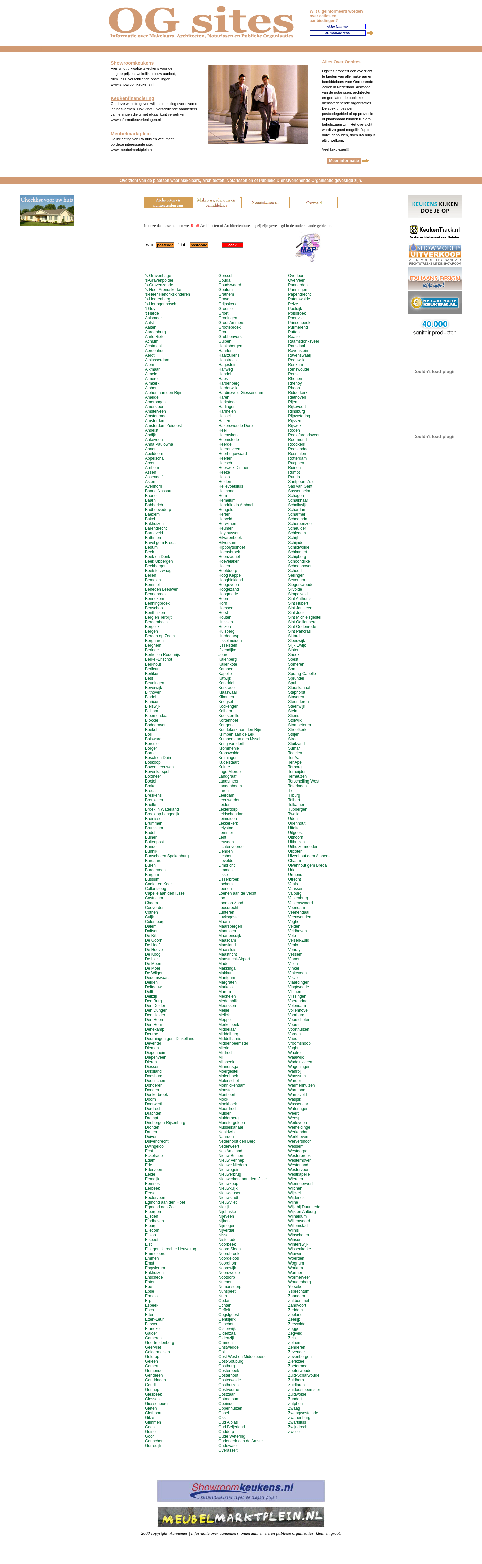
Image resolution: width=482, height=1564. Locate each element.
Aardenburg (155, 332)
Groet (223, 313)
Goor (149, 1436)
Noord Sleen (229, 1249)
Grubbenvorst (230, 336)
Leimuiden (227, 818)
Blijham (151, 711)
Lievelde (225, 860)
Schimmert (297, 552)
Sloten (293, 650)
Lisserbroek (228, 879)
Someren (296, 664)
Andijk (150, 435)
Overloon (296, 275)
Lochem (225, 884)
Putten (294, 332)
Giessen (152, 1399)
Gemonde (154, 1370)
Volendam (297, 1005)
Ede (148, 1165)
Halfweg (225, 369)
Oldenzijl (226, 1338)
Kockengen (228, 706)
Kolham (225, 711)
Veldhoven (297, 931)
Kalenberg (227, 659)
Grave (223, 299)
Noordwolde (229, 1272)
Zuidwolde (297, 1394)
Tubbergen (297, 809)
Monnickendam (231, 1085)
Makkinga (226, 968)
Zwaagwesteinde (303, 1413)
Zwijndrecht (298, 1427)
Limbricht (226, 865)
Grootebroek (229, 327)
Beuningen (154, 683)
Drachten (153, 1113)
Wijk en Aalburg (302, 1211)
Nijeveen (226, 1216)
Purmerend (298, 327)
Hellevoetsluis (230, 486)
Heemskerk (228, 435)
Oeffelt (224, 1310)
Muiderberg (228, 1118)
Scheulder (297, 528)
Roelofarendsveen (304, 435)
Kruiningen (227, 757)
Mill (221, 1057)
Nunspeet (226, 1291)
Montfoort (226, 1094)
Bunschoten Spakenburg (167, 856)
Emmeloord (155, 1253)
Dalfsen (152, 931)
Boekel (151, 729)
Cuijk (149, 917)
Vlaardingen (298, 982)
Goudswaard (229, 285)
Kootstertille (228, 715)
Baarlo (151, 495)
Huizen (224, 626)
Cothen (151, 912)
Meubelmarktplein (131, 133)
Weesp (294, 1118)
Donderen (154, 1085)
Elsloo (150, 1235)
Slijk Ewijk (297, 645)
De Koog (153, 954)
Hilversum (227, 542)
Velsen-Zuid (298, 940)
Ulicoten (295, 851)
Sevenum (296, 580)
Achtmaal (153, 346)
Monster (225, 1090)
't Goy (150, 308)
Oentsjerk (226, 1319)
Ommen (225, 1342)
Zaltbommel (298, 1300)
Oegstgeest (228, 1314)
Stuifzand (296, 743)
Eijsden (151, 1216)
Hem (222, 495)
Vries (292, 1038)
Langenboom (230, 786)
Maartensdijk (229, 935)
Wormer (295, 1272)
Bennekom (154, 598)
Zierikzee (296, 1361)
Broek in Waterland (162, 809)
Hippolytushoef (231, 547)
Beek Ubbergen (159, 561)
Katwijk (224, 678)
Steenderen (298, 701)
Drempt (151, 1118)
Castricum (154, 898)
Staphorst (296, 692)
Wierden (295, 1179)
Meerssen (227, 1005)
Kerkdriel (226, 683)
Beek (149, 552)
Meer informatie (344, 160)
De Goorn (153, 940)
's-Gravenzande (159, 285)
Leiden (224, 804)
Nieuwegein (228, 1169)
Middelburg (228, 1034)
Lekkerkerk (228, 823)
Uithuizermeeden (303, 846)
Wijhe (293, 1202)
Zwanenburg (299, 1417)
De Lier (151, 959)
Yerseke (295, 1286)
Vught (293, 1048)
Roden (294, 430)
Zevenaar (296, 1352)
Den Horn (153, 1024)
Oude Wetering (231, 1436)
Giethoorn (154, 1413)
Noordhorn (227, 1263)
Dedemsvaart (157, 977)
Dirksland (153, 1071)
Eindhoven (154, 1221)
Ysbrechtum (298, 1291)
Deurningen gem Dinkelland (169, 1038)
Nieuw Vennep (231, 1160)
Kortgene (226, 725)
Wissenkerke (299, 1249)
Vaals (293, 884)
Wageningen (299, 1066)
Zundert (295, 1399)
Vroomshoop (299, 1043)
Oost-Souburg (230, 1361)
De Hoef (152, 945)
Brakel (150, 786)
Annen (151, 449)
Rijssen (294, 420)
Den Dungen (156, 1010)
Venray (294, 949)
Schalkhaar (298, 500)
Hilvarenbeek (230, 537)
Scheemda (297, 519)
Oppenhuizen (230, 1408)
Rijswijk (294, 425)
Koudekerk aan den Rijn (239, 729)
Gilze (149, 1417)
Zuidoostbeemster (304, 1389)
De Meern (154, 963)
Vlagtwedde (298, 987)
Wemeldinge (299, 1127)
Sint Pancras (299, 631)
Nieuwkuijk (227, 1188)
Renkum (295, 364)
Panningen (297, 289)
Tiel (291, 790)
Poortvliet (296, 318)
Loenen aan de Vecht (237, 893)
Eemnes (152, 1183)
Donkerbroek (156, 1094)
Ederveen (153, 1169)
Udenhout (296, 823)
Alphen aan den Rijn (163, 392)
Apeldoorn (154, 453)
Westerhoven (299, 1160)
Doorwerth (154, 1104)
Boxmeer (153, 776)
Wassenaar (298, 1104)
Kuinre (224, 767)
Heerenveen (229, 449)
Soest (293, 659)
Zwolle (294, 1431)
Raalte (294, 336)
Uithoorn (295, 837)
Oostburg (226, 1366)
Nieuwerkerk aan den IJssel (242, 1179)
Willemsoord (299, 1221)
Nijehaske (227, 1211)
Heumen (225, 528)
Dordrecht (154, 1108)
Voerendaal (298, 1001)
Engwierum (155, 1268)
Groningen (227, 318)
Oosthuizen (228, 1384)
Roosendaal (298, 449)
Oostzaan (226, 1394)
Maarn (224, 921)
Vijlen (293, 963)
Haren (223, 397)
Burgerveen (155, 870)
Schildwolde (298, 547)
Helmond (226, 491)
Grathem (226, 294)
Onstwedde (228, 1347)
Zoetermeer (298, 1366)
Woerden (296, 1258)
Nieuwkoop (228, 1183)
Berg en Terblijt (158, 617)
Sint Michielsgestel (304, 617)
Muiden (224, 1113)
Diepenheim (155, 1052)
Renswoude (298, 369)
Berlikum (153, 673)
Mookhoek (227, 1104)
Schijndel (296, 542)
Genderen (154, 1375)
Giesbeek (153, 1394)
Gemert (151, 1366)
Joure (223, 654)
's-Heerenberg (157, 299)
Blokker (151, 720)
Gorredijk (153, 1445)
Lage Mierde (229, 771)
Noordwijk (227, 1268)
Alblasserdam (157, 360)
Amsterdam (155, 420)
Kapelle (225, 673)
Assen (150, 472)
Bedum (151, 547)
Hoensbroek (229, 552)
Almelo (151, 374)
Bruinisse (153, 818)
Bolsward (153, 739)
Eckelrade (154, 1155)
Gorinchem (155, 1441)
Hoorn (223, 598)
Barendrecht (156, 528)
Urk (291, 870)
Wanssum (297, 1076)
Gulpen (224, 341)
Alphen (151, 388)
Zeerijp (294, 1319)
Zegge (293, 1328)
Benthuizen (155, 612)
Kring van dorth (231, 743)
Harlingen (226, 406)
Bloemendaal (156, 715)
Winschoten (298, 1235)
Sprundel (296, 678)
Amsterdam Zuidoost (163, 425)
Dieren (151, 1062)
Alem (149, 364)
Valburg (294, 893)
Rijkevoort (297, 406)
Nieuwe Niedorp (232, 1165)
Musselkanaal (230, 1127)
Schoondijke (299, 561)
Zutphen (295, 1403)
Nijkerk (224, 1221)
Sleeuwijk (296, 640)
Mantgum (226, 977)
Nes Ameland (230, 1151)
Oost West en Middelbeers (241, 1356)
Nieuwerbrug (229, 1174)
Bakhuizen (154, 523)
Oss (221, 1417)
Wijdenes (296, 1197)
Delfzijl (151, 996)
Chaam (151, 902)
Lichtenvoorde (230, 846)
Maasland (227, 945)
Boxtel (150, 781)
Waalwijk (296, 1057)
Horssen (225, 608)
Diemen (152, 1048)
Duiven (151, 1136)
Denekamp (154, 1029)
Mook (223, 1099)
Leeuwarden (229, 800)
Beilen (150, 575)
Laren (223, 790)
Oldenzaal (227, 1333)
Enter (150, 1282)
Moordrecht (228, 1108)
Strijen (293, 734)
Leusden (226, 842)
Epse (149, 1291)
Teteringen (297, 786)
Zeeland (295, 1314)
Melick (224, 1015)
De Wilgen (154, 973)
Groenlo (225, 308)
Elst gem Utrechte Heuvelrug (170, 1249)
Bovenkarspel (157, 771)
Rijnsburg (296, 411)
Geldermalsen (157, 1352)
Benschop (154, 608)
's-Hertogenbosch (160, 304)
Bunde (151, 846)
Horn (222, 603)
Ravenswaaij (299, 355)
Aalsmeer (153, 318)
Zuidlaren (296, 1384)
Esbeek (151, 1305)
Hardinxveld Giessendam (240, 392)
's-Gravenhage (158, 275)
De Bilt (151, 935)
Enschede (154, 1277)
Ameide (152, 397)
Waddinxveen (300, 1062)
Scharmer (296, 514)
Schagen (296, 495)
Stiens (293, 715)
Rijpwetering (299, 416)
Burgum (152, 874)
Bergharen (154, 640)
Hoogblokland (230, 580)
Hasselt (225, 416)
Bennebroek (156, 594)
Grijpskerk (227, 304)
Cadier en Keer (158, 884)
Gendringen (155, 1380)
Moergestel (228, 1071)
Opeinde (225, 1403)
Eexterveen (155, 1197)
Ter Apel (295, 762)
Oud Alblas (228, 1422)
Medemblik (228, 1001)
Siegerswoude (300, 584)
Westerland (298, 1165)
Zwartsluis (297, 1422)
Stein (292, 711)
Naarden (226, 1136)
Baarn (150, 500)
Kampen (225, 669)
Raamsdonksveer (303, 341)
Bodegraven (156, 725)
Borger (151, 748)
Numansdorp (229, 1286)
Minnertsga (228, 1066)
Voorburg (296, 1015)
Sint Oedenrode (302, 626)
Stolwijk (295, 720)
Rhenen (295, 378)
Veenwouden (299, 917)
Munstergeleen (231, 1122)
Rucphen (296, 463)
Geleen (151, 1361)
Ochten (224, 1305)
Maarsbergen (230, 926)
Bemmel (152, 584)
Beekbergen (156, 566)
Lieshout (225, 856)
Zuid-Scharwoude (303, 1375)
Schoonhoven (300, 566)
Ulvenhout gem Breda (307, 865)
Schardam (297, 509)
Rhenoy (295, 383)
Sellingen (296, 575)
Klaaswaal (227, 692)
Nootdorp (226, 1277)
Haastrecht (228, 360)
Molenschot (228, 1080)
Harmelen (227, 411)
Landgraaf (227, 776)
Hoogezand (228, 589)
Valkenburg (298, 898)
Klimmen (226, 697)
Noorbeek (227, 1244)
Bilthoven (153, 692)
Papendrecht (299, 294)
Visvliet (294, 977)
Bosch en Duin (158, 757)
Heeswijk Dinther (233, 467)
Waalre (294, 1052)
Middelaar (227, 1029)
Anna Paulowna (159, 444)
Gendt (150, 1384)
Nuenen (225, 1282)
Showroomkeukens (132, 63)
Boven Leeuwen (159, 767)
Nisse (223, 1235)
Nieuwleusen (229, 1193)
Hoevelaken (228, 561)
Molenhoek (228, 1076)
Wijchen (295, 1188)
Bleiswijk (152, 706)
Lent (222, 837)
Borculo (152, 743)
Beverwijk (153, 687)
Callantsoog (155, 888)
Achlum (151, 341)
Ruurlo (294, 477)
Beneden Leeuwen (161, 589)
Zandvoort (297, 1305)
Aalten (150, 327)
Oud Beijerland (231, 1427)
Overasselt (227, 1450)
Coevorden (155, 907)
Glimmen (153, 1422)
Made (223, 963)
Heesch (225, 463)
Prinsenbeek (299, 322)
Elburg (151, 1225)
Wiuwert (295, 1253)
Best (149, 678)
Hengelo (225, 509)
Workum (295, 1268)
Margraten (227, 982)
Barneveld (154, 533)
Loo (221, 898)
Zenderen (296, 1347)
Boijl (149, 734)
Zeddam (295, 1310)
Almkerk (152, 383)
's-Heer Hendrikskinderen (167, 294)
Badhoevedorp (158, 509)
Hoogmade (228, 594)
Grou (222, 332)
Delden (151, 982)
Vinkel (293, 968)
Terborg (295, 767)
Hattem (224, 420)
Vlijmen (294, 991)
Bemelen (153, 580)
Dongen (152, 1090)
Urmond (295, 874)
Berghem (153, 645)
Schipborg (297, 556)
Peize (293, 304)
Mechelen (227, 996)
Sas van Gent (300, 486)
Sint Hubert (298, 603)
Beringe (152, 650)
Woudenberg (299, 1282)
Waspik (294, 1099)
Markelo (225, 987)
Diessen (152, 1066)
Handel (224, 374)
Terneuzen (297, 776)
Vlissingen (297, 996)
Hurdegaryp (228, 636)
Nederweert (228, 1146)
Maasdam (227, 940)
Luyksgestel (228, 917)
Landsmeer (228, 781)
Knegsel (225, 701)
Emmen (152, 1258)
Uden (293, 818)
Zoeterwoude (299, 1370)
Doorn (150, 1099)
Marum (224, 991)
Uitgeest (295, 832)
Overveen (296, 280)
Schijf (293, 537)
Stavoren (296, 697)
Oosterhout (228, 1375)
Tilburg (294, 795)
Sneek (293, 654)
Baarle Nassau (158, 491)
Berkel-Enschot (158, 659)
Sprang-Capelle (302, 673)
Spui (292, 683)
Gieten (151, 1408)
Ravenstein (298, 350)
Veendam (296, 907)
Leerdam (226, 795)
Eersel (150, 1193)
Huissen (225, 622)
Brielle (150, 804)
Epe (148, 1286)
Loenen (225, 888)
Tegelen (295, 753)
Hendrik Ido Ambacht (236, 505)
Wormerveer (299, 1277)
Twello (293, 814)
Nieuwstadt (228, 1197)
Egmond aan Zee (160, 1207)
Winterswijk (298, 1244)
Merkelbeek (228, 1024)
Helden (224, 481)
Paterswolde (299, 299)
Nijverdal (226, 1230)
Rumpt (294, 472)
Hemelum (226, 500)
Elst (148, 1244)
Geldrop (152, 1356)
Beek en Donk (157, 556)
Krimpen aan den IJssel (239, 739)
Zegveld (295, 1333)
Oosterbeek (228, 1370)
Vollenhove (298, 1010)
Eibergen (153, 1211)
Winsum (295, 1239)
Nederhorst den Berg (236, 1141)
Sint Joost (297, 612)
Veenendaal (298, 912)
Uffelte (293, 828)
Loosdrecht (228, 907)
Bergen (151, 631)
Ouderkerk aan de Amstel (240, 1441)
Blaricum (153, 701)
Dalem (151, 926)
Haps (223, 378)
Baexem (152, 514)
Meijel (223, 1010)
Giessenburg (156, 1403)
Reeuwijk (296, 360)
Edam (150, 1160)
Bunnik (151, 851)
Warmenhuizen (301, 1085)
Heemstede (228, 439)
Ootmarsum (228, 1399)
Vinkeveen (297, 973)
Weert (293, 1113)
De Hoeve (154, 949)
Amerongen (155, 402)
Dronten (152, 1127)
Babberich (154, 505)
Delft (149, 991)
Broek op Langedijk (162, 814)
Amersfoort (155, 406)
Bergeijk (152, 626)
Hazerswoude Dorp (235, 425)
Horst (223, 612)
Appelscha (154, 458)
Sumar (294, 748)
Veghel (294, 921)
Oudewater (228, 1445)
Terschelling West (303, 781)
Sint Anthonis (299, 598)
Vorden (294, 1034)
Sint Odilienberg (302, 622)
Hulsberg (226, 631)
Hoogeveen (228, 584)
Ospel (223, 1413)
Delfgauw (153, 987)
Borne (150, 753)
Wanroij (294, 1071)
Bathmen (153, 537)
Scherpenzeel (300, 523)
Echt (149, 1151)
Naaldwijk (226, 1132)
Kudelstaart (228, 762)
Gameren (153, 1338)
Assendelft (154, 477)
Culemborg (155, 921)
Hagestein (227, 364)
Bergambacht (157, 622)
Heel (222, 430)
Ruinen (294, 467)
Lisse (223, 874)
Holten (224, 566)
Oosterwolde (229, 1380)
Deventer (153, 1043)
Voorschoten (299, 1019)
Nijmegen (226, 1225)
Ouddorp (226, 1431)
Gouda (224, 280)
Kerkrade (226, 687)
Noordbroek (228, 1253)
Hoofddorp (227, 570)
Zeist (292, 1338)
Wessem (295, 1146)
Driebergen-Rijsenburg (165, 1122)
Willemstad (298, 1225)
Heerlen (225, 458)
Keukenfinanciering (132, 98)
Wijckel (294, 1193)
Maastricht (227, 954)
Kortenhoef (228, 720)
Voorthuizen (298, 1029)
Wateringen (298, 1108)
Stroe (293, 739)
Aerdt (150, 355)
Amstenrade (156, 416)
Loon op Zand (230, 902)
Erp (148, 1300)
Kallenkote (227, 664)
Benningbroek (157, 603)
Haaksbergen (230, 346)
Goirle (150, 1431)
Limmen (225, 870)
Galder (151, 1333)
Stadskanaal (299, 687)
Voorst (293, 1024)
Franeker (153, 1328)
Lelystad (225, 828)
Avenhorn (153, 486)
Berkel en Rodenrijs (162, 654)
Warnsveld (297, 1094)
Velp (292, 935)
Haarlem (225, 350)
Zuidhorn (296, 1380)
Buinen (151, 837)
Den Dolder (155, 1005)
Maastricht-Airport (234, 959)
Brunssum (154, 828)
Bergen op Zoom (160, 636)
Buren (150, 865)
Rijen (292, 402)
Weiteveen (297, 1122)
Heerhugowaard (232, 453)
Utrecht (294, 879)
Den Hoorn (154, 1019)
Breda (150, 790)
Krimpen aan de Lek (236, 734)
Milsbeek (226, 1062)
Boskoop (153, 762)
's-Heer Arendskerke (163, 289)
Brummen (153, 823)
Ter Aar (294, 757)
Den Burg (153, 1001)
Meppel (224, 1019)
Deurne (151, 1034)
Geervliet (153, 1347)
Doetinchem (155, 1080)
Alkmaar (152, 369)
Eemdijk (152, 1179)
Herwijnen (227, 523)
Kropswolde (228, 753)
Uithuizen (296, 842)
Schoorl (295, 570)
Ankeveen (154, 439)
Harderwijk (227, 388)
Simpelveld (298, 594)
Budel (150, 832)
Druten (151, 1132)
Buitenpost (154, 842)
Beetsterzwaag (158, 570)
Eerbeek (152, 1188)
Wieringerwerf (300, 1183)
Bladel (150, 697)
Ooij (221, 1352)
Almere (151, 378)
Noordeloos (228, 1258)
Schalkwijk (297, 505)
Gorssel (225, 275)
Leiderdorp (227, 809)
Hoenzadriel (229, 556)
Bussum (152, 879)
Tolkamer (296, 804)
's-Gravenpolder (159, 280)
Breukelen (154, 800)
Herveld (225, 519)
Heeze (224, 472)
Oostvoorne (228, 1389)
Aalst (149, 322)
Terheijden (297, 771)
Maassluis (227, 949)
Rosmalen (297, 453)
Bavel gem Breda (160, 542)
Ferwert (152, 1324)
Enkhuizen (154, 1272)
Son (291, 669)
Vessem (295, 954)
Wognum (296, 1263)
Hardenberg (228, 383)
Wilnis (293, 1230)
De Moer (152, 968)
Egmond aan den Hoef (165, 1202)
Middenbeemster (233, 1043)
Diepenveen (155, 1057)
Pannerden (298, 285)
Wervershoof (299, 1141)
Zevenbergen (300, 1356)
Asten (150, 481)
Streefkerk (297, 729)
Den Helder (155, 1015)
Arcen (150, 463)
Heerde (224, 444)
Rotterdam (297, 458)
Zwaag (294, 1408)
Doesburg (153, 1076)
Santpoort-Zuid (301, 481)
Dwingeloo (154, 1146)
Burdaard (153, 860)
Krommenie (228, 748)
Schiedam (297, 533)
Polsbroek (297, 313)
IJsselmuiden (230, 640)
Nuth (222, 1296)
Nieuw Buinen (230, 1155)
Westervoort (298, 1169)
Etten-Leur (154, 1319)
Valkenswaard (300, 902)
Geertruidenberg (159, 1342)
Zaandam (296, 1296)
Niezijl (223, 1207)
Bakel (150, 519)
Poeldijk (295, 308)
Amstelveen (155, 411)
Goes (150, 1427)
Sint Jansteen (300, 608)
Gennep (152, 1389)
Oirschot (225, 1324)
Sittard (294, 636)
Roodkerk (296, 444)
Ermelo (151, 1296)
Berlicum (153, 669)
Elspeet (151, 1239)
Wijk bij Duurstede (304, 1207)
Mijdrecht (226, 1052)
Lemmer (225, 832)
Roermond (297, 439)
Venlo (293, 945)
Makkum (225, 973)
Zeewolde (296, 1324)
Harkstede (227, 402)
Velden (294, 926)
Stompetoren (299, 725)
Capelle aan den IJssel (165, 893)
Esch (149, 1310)
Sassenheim (299, 491)
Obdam (224, 1300)
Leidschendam (231, 814)
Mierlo (223, 1048)
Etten (149, 1314)
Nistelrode (227, 1239)
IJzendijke (227, 650)
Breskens (153, 795)
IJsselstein (227, 645)
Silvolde (295, 589)
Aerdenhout (155, 350)
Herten (224, 514)
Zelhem (294, 1342)
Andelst (151, 430)
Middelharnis (229, 1038)
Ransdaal (296, 346)
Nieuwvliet (227, 1202)
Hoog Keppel (229, 575)
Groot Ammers (231, 322)
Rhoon (294, 388)
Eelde (150, 1174)
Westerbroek (299, 1155)
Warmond (296, 1090)
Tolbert (294, 800)
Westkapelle (299, 1174)
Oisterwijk (227, 1328)
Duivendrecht (157, 1141)
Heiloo (224, 477)
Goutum (225, 289)
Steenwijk (296, 706)
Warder (294, 1080)
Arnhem (152, 467)
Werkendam (298, 1132)
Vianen (294, 959)
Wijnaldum (297, 1216)
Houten (224, 617)
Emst (149, 1263)
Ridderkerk (297, 392)
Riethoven (297, 397)
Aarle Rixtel (155, 336)
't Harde (152, 313)
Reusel (294, 374)
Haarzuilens (228, 355)
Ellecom (152, 1230)
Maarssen (227, 931)
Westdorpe (297, 1151)
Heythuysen (228, 533)
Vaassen (295, 888)
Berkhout (153, 664)
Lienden (225, 851)
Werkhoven (298, 1136)
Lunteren (226, 912)
